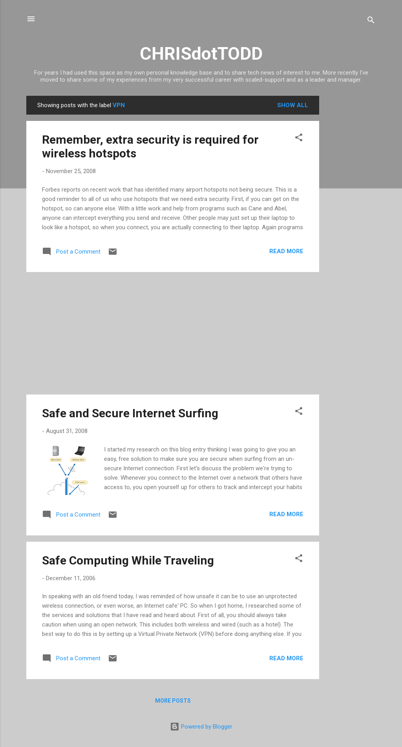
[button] (298, 139)
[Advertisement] (350, 213)
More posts (173, 701)
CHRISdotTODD (201, 53)
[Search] (371, 21)
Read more (286, 251)
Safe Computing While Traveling (128, 560)
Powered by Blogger (201, 726)
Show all (292, 105)
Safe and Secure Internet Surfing (130, 413)
